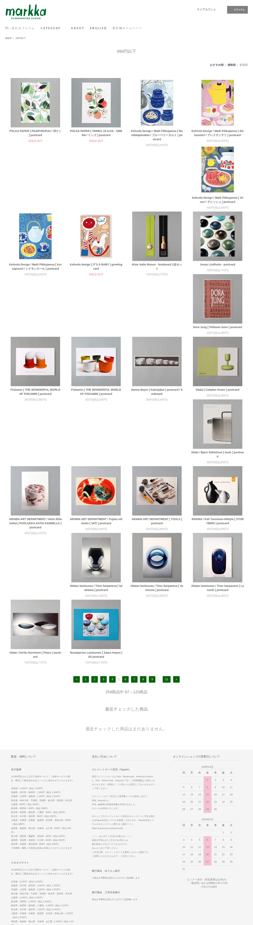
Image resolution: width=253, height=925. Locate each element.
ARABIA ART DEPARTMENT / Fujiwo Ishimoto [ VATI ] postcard (35, 408)
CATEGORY (53, 28)
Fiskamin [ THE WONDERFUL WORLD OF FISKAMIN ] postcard (157, 270)
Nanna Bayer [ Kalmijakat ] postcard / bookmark (35, 337)
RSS (90, 875)
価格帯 (8, 38)
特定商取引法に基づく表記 (22, 880)
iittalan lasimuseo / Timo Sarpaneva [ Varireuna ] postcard (35, 475)
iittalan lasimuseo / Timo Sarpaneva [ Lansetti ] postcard (96, 475)
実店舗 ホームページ (180, 869)
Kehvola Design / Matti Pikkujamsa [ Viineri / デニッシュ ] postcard (35, 204)
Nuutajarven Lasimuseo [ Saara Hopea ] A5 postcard (218, 475)
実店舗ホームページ (127, 28)
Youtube (174, 902)
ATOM (99, 875)
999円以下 (21, 38)
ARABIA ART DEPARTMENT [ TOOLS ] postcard (96, 408)
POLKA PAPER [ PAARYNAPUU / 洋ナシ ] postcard (35, 133)
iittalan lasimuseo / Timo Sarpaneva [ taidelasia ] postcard (217, 408)
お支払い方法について (19, 869)
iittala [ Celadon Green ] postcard (96, 335)
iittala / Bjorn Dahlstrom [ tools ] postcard (156, 337)
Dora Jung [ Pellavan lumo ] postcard (96, 268)
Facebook (175, 886)
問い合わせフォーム (20, 28)
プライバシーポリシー (19, 886)
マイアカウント (206, 9)
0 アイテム (237, 9)
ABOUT (77, 28)
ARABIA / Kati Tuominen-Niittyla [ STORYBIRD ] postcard (157, 408)
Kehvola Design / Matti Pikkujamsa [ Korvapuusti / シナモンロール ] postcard (96, 204)
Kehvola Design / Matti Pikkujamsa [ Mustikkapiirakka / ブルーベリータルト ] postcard (157, 135)
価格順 (232, 64)
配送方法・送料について (21, 875)
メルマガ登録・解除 (99, 869)
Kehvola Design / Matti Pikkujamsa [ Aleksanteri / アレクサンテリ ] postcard (218, 133)
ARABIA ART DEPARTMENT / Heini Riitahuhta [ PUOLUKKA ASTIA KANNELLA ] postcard (217, 339)
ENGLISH (98, 28)
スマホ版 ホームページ (181, 875)
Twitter (173, 897)
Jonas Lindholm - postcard (35, 268)
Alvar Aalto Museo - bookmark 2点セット (217, 204)
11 (166, 500)
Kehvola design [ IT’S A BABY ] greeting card (157, 204)
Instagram (175, 891)
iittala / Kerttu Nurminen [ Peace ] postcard (157, 475)
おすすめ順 (217, 64)
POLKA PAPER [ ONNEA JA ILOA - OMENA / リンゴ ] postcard (96, 133)
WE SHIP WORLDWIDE (183, 864)
